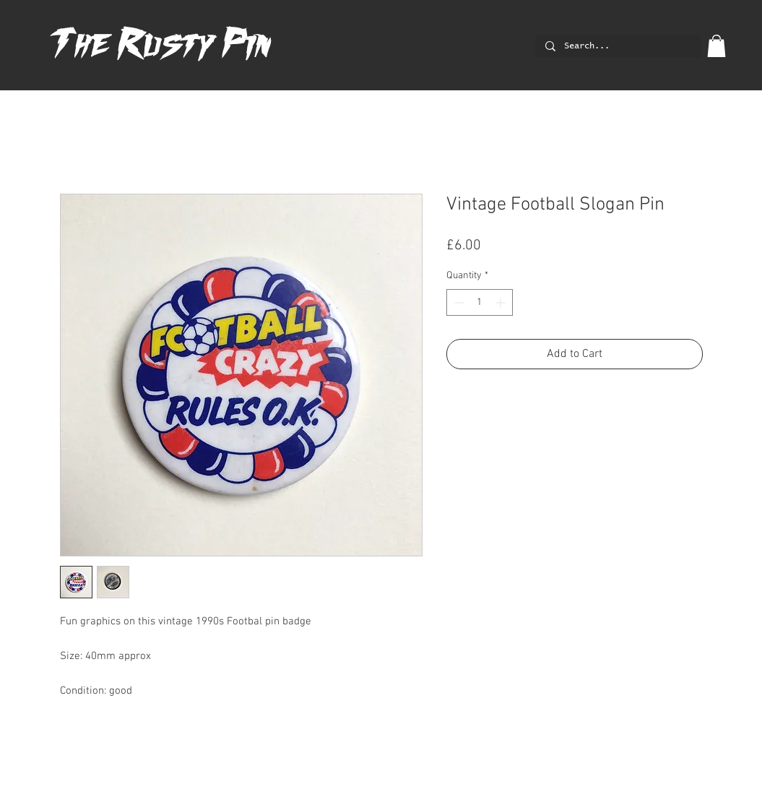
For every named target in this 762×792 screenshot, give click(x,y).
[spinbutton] (480, 302)
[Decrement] (458, 302)
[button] (716, 46)
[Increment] (502, 302)
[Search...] (617, 47)
